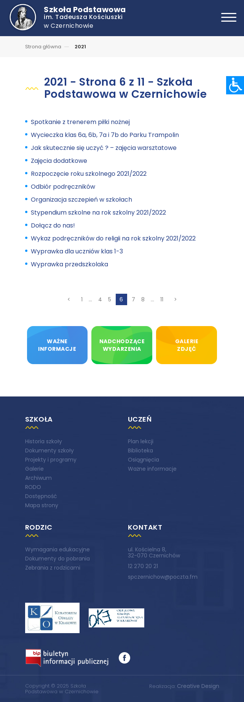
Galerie (34, 469)
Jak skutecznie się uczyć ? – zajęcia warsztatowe (104, 147)
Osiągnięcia (143, 459)
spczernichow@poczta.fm (163, 577)
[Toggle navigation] (228, 17)
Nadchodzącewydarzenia (122, 345)
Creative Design (198, 686)
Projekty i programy (51, 459)
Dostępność (41, 496)
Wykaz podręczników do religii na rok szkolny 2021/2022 (113, 238)
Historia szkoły (43, 441)
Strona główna (43, 46)
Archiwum (38, 478)
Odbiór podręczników (63, 186)
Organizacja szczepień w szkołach (81, 199)
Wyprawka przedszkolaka (69, 264)
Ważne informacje (152, 469)
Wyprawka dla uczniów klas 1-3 (77, 251)
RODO (33, 487)
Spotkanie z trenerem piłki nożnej (80, 122)
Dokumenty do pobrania (57, 558)
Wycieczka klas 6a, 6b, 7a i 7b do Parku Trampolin (105, 135)
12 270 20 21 (143, 566)
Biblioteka (140, 450)
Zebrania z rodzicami (52, 567)
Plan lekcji (140, 441)
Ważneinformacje (57, 345)
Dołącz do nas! (53, 225)
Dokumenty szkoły (49, 450)
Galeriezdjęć (187, 345)
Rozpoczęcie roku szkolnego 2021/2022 (89, 173)
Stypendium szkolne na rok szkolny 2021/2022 (98, 212)
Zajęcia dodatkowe (59, 160)
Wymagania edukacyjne (57, 549)
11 (161, 299)
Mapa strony (41, 505)
